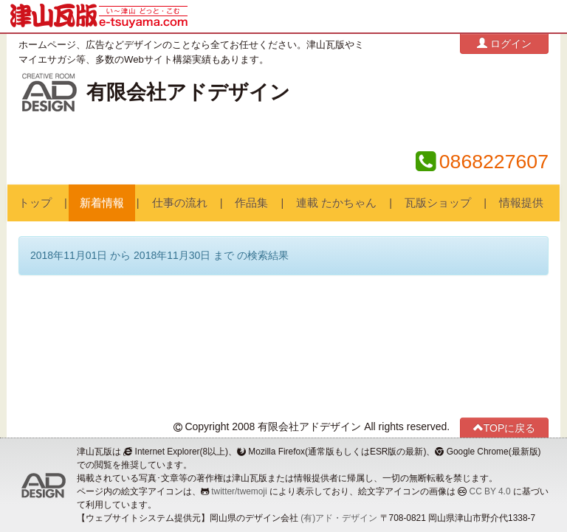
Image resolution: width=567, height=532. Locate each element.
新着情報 (102, 203)
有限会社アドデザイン (188, 92)
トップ (35, 203)
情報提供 (521, 203)
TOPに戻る (504, 427)
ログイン (504, 43)
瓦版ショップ (438, 203)
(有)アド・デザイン (338, 518)
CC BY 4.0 (490, 491)
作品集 (251, 203)
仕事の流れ (179, 203)
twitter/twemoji (239, 491)
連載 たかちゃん (336, 203)
